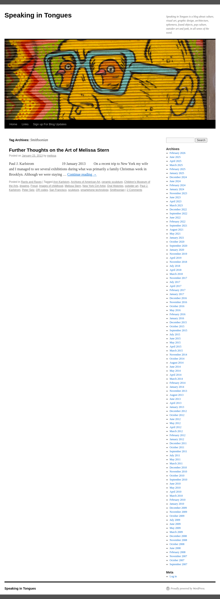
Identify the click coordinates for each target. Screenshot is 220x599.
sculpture (73, 190)
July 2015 (175, 334)
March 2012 (176, 431)
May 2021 (175, 233)
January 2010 (177, 503)
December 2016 (178, 298)
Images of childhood (51, 185)
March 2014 (176, 378)
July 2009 (175, 519)
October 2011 (177, 447)
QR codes (42, 190)
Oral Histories (115, 185)
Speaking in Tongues (38, 15)
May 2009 (175, 528)
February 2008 (177, 552)
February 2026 (177, 153)
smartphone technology (94, 190)
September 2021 (178, 225)
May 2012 (175, 423)
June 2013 (175, 399)
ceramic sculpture (112, 181)
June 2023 (175, 197)
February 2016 (177, 314)
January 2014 (177, 386)
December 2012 (178, 411)
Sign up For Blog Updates (49, 124)
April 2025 (175, 161)
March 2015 (176, 350)
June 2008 (175, 548)
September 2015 (178, 330)
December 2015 (178, 322)
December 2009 (178, 507)
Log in (173, 576)
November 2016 (178, 302)
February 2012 (177, 435)
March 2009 (176, 532)
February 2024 (177, 185)
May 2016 (175, 310)
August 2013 (177, 394)
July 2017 (175, 282)
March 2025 (176, 165)
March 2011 (176, 463)
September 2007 (178, 564)
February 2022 (177, 221)
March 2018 (176, 274)
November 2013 (178, 390)
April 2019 (175, 257)
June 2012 (175, 419)
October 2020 (177, 241)
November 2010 (178, 471)
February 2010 (177, 499)
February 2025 (177, 169)
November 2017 (178, 278)
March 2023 (176, 205)
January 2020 (177, 249)
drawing (24, 185)
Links (25, 124)
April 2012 (175, 427)
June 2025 (175, 157)
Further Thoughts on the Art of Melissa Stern (59, 150)
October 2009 (177, 515)
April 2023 (175, 201)
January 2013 (177, 407)
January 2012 (177, 439)
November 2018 (178, 261)
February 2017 (177, 290)
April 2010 (175, 491)
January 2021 (177, 237)
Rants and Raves (31, 181)
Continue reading (82, 174)
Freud (34, 185)
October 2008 (177, 544)
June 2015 (175, 338)
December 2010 (178, 467)
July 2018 (175, 265)
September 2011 (178, 451)
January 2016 (177, 318)
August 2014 (177, 362)
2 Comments (134, 190)
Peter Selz (28, 190)
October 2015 (177, 326)
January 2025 (177, 173)
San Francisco (58, 190)
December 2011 (178, 443)
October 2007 (177, 560)
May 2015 (175, 342)
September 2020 (178, 245)
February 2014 (177, 382)
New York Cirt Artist (94, 185)
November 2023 (178, 193)
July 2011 (175, 455)
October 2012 (177, 415)
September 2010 (178, 479)
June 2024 (175, 181)
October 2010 (177, 475)
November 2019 (178, 253)
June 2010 (175, 483)
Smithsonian (117, 190)
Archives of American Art (85, 181)
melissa (51, 155)
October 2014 (177, 358)
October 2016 (177, 306)
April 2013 (175, 403)
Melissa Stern (73, 185)
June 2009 (175, 524)
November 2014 (178, 354)
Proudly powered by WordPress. (188, 588)
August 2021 (177, 229)
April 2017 (175, 286)
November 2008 (178, 540)
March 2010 (176, 495)
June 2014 (175, 366)
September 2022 (178, 213)
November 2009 (178, 511)
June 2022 (175, 217)
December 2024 (178, 177)
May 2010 (175, 487)
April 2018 (175, 269)
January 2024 (177, 189)
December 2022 (178, 209)
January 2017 (177, 294)
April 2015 (175, 346)
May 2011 (175, 459)
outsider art (131, 185)
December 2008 (178, 536)
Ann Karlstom (61, 181)
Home (13, 124)
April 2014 (175, 374)
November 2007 (178, 556)
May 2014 (175, 370)
